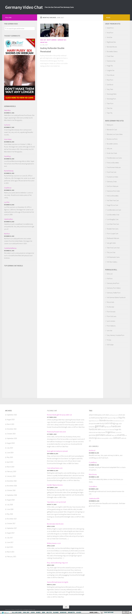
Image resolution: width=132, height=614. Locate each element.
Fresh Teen (110, 56)
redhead (108, 435)
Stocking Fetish (111, 94)
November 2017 (12, 519)
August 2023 (11, 419)
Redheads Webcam (113, 238)
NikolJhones (93, 474)
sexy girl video (111, 243)
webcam (117, 437)
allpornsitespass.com (97, 415)
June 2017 (10, 542)
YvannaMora (93, 486)
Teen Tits (109, 113)
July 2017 (10, 538)
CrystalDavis (93, 462)
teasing (103, 438)
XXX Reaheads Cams (113, 257)
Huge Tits (110, 66)
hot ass (112, 429)
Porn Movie (110, 75)
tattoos (99, 438)
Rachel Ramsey (9, 171)
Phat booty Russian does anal (56, 432)
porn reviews (111, 321)
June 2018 (10, 509)
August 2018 (11, 500)
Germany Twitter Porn (113, 293)
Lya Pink (6, 202)
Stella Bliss (7, 110)
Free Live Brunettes (113, 163)
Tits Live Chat (111, 252)
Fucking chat (52, 411)
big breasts (110, 418)
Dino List (109, 274)
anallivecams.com (113, 415)
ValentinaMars (8, 219)
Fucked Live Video (112, 177)
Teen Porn (110, 103)
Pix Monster (110, 307)
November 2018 (12, 486)
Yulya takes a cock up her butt (56, 502)
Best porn (110, 125)
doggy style (118, 423)
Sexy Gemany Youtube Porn (115, 335)
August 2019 (11, 443)
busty (102, 423)
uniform (111, 438)
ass (90, 418)
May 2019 (10, 457)
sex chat (109, 331)
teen (107, 438)
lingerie (109, 432)
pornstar (92, 435)
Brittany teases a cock (54, 543)
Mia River (7, 234)
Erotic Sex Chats (112, 153)
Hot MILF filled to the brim (55, 485)
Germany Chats (112, 182)
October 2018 (11, 490)
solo (126, 435)
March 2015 (10, 552)
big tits (122, 417)
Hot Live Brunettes (112, 196)
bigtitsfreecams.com (94, 420)
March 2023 (10, 424)
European (92, 427)
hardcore (116, 426)
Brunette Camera (112, 144)
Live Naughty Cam (112, 219)
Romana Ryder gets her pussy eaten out (59, 415)
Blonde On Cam (112, 130)
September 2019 (12, 438)
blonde (102, 420)
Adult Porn (110, 28)
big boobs (103, 418)
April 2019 (10, 462)
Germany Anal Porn (113, 283)
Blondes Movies (112, 47)
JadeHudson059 (94, 498)
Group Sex (43, 42)
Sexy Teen (110, 89)
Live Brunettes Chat (113, 215)
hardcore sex (95, 429)
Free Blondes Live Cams (114, 158)
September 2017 (12, 528)
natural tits (118, 432)
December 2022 (11, 429)
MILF (114, 432)
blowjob (91, 423)
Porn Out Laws (111, 316)
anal (107, 415)
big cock (115, 418)
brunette (96, 423)
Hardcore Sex (111, 61)
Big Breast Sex (111, 42)
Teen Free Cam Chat (113, 248)
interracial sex (93, 432)
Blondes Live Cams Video (115, 134)
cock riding (109, 423)
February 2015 (11, 557)
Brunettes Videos (112, 51)
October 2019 (11, 434)
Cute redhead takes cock (54, 468)
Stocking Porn (111, 99)
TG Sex (109, 340)
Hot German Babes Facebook (116, 297)
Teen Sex (109, 108)
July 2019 (10, 448)
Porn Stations (111, 326)
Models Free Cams (112, 229)
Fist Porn (110, 279)
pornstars (100, 434)
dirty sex (109, 148)
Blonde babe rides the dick (55, 524)
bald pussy (95, 417)
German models (10, 106)
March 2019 (10, 467)
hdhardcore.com (105, 429)
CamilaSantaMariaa (10, 248)
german (100, 426)
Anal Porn (110, 33)
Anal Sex (43, 40)
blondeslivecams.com (118, 420)
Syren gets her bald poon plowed (57, 451)
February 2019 (11, 471)
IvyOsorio (7, 125)
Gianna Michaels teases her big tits (57, 582)
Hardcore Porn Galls (113, 191)
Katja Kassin (101, 432)
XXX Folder (110, 345)
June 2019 (10, 453)
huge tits (117, 429)
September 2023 (12, 415)
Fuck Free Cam (111, 172)
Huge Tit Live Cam (112, 205)
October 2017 (11, 523)
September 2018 (12, 495)
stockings (93, 438)
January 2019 (11, 476)
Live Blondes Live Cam (114, 210)
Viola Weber (8, 139)
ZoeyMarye (7, 188)
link (130, 582)
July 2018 (10, 505)
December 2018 (11, 481)
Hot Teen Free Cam (113, 200)
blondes (109, 420)
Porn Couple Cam (112, 234)
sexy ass (114, 435)
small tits (121, 435)
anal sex (121, 414)
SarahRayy (7, 156)
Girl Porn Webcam (112, 186)
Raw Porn (110, 80)
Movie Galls (110, 302)
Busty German (51, 40)
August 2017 (11, 533)
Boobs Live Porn (112, 139)
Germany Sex (62, 40)
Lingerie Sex (110, 70)
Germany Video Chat (24, 7)
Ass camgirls (93, 446)
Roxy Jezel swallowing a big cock (57, 563)
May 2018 (10, 514)
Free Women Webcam (114, 167)
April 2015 (10, 547)
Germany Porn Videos (114, 288)
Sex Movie (110, 85)
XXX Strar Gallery (112, 262)
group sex (108, 427)
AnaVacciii (92, 450)
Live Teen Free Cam (113, 224)
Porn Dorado (111, 312)
